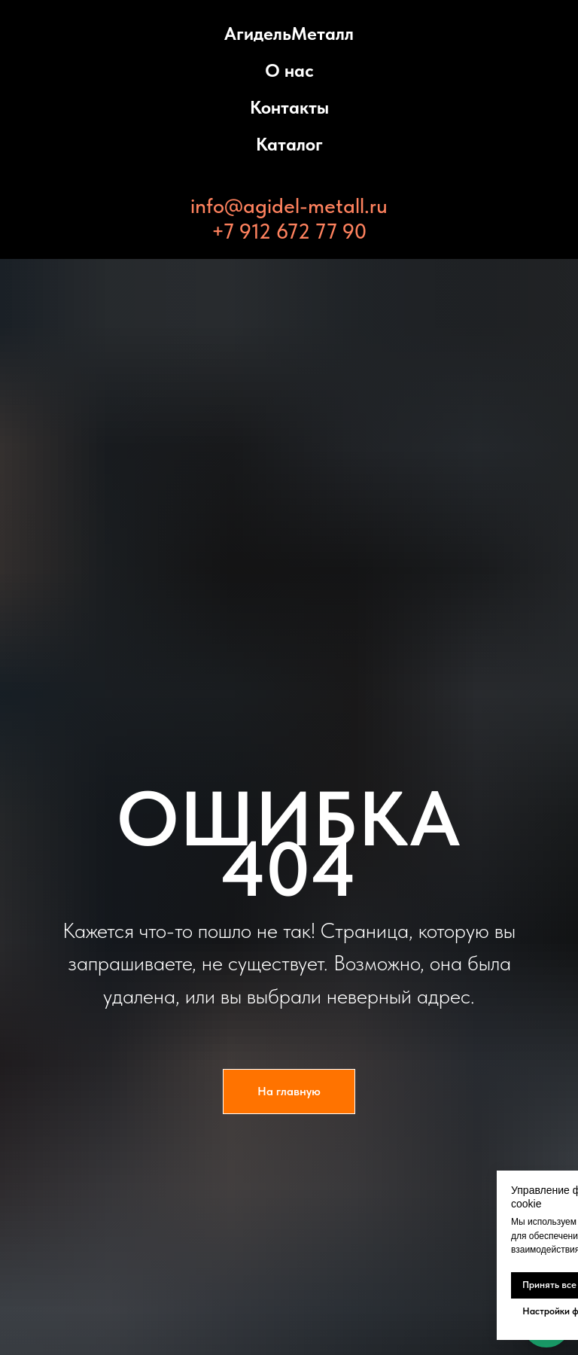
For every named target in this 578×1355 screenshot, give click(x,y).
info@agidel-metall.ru (289, 205)
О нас (289, 70)
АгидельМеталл (289, 33)
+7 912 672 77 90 (289, 231)
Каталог (289, 144)
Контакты (289, 107)
